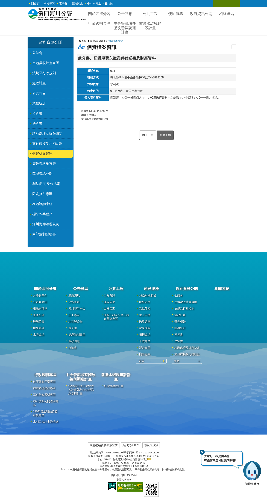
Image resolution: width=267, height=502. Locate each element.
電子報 (63, 3)
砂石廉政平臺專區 (44, 381)
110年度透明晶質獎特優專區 (45, 413)
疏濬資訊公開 (42, 174)
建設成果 (109, 301)
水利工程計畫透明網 (45, 421)
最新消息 (74, 295)
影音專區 (144, 347)
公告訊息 (124, 14)
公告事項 (74, 301)
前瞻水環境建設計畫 (150, 25)
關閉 (202, 452)
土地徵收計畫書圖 (45, 63)
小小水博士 (94, 3)
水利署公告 (75, 321)
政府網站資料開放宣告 (104, 445)
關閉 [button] (219, 3)
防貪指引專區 (42, 194)
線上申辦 (144, 315)
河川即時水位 (76, 308)
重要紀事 (38, 315)
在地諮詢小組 (42, 204)
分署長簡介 (40, 295)
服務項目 (144, 301)
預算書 (37, 113)
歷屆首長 (38, 321)
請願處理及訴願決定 (47, 133)
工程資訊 (109, 295)
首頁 (83, 40)
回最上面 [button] (165, 135)
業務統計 (39, 103)
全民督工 (109, 308)
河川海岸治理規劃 (45, 224)
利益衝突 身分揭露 (46, 184)
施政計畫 (39, 83)
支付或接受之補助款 (47, 143)
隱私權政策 (151, 445)
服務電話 (38, 328)
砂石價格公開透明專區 (45, 403)
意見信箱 (144, 308)
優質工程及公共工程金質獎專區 (116, 317)
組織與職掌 (40, 308)
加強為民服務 (147, 295)
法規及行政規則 (44, 73)
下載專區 (144, 341)
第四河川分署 (57, 14)
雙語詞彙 (77, 3)
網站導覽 (49, 3)
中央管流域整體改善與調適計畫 (125, 27)
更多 (141, 360)
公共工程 (150, 14)
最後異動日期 (118, 475)
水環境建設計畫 (114, 386)
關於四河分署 (99, 14)
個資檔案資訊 (42, 153)
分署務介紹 (40, 301)
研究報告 (39, 93)
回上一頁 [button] (147, 135)
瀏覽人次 (122, 479)
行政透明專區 (99, 23)
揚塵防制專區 (76, 334)
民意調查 (144, 321)
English (109, 3)
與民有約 (144, 354)
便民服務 (175, 14)
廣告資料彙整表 (44, 164)
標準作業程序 (42, 214)
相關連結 (226, 14)
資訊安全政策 (130, 445)
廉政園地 (74, 341)
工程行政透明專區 (44, 394)
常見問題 (144, 328)
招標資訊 (144, 334)
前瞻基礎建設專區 (44, 388)
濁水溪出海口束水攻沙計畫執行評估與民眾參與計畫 (81, 390)
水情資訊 (38, 334)
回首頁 (35, 3)
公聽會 (37, 53)
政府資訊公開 (201, 14)
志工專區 (74, 315)
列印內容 (233, 46)
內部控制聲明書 (44, 234)
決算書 (37, 123)
